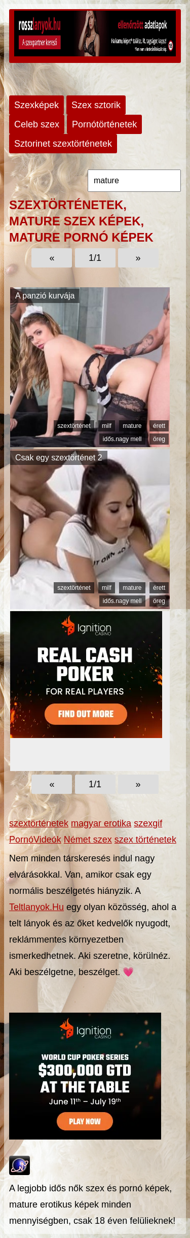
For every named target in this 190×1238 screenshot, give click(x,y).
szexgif (148, 823)
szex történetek (145, 839)
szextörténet (73, 425)
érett (159, 425)
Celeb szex (36, 124)
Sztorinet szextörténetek (63, 144)
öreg (159, 439)
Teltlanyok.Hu (36, 907)
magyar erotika (101, 823)
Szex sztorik (96, 105)
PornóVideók (35, 839)
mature (132, 425)
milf (106, 425)
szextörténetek (38, 823)
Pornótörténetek (104, 124)
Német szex (88, 839)
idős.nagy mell (122, 439)
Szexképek (36, 105)
